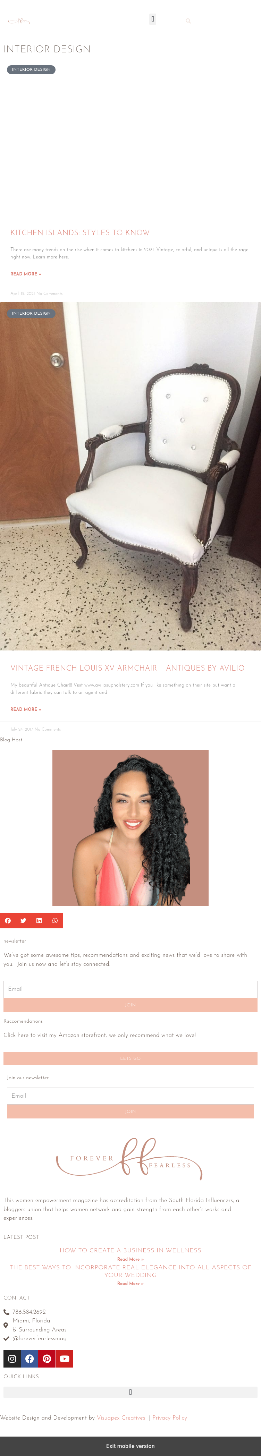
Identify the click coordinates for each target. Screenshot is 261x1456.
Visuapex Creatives (121, 1418)
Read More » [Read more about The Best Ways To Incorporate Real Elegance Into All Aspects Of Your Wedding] (130, 1284)
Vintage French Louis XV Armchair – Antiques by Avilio (127, 668)
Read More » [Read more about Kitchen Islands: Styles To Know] (25, 274)
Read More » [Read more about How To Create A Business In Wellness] (130, 1260)
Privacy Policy (169, 1418)
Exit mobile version (130, 1446)
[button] (152, 19)
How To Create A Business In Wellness (130, 1251)
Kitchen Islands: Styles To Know (80, 233)
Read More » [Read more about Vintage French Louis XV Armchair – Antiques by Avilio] (25, 710)
